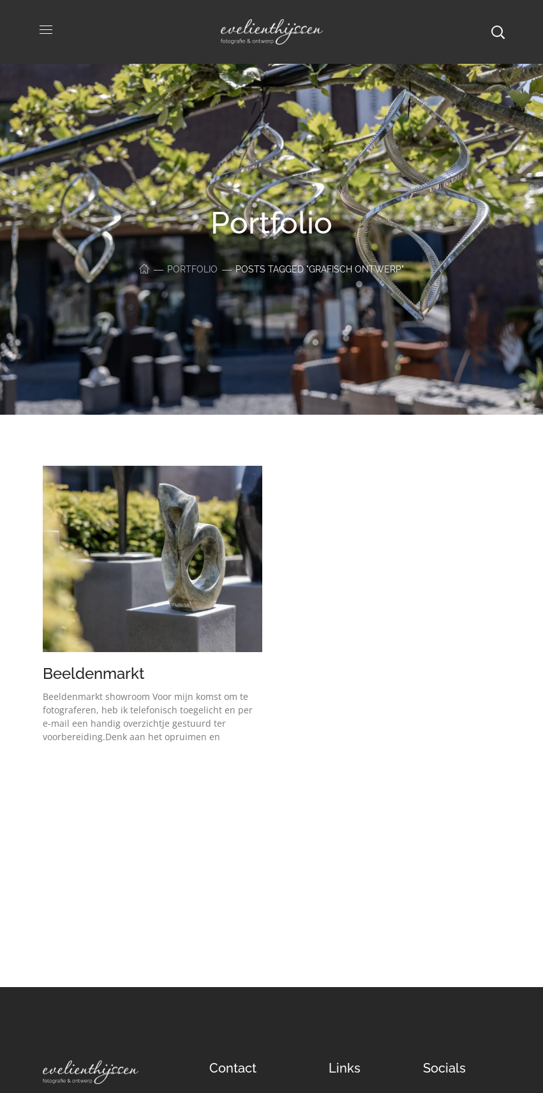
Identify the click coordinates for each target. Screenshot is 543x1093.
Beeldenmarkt (93, 673)
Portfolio (192, 269)
